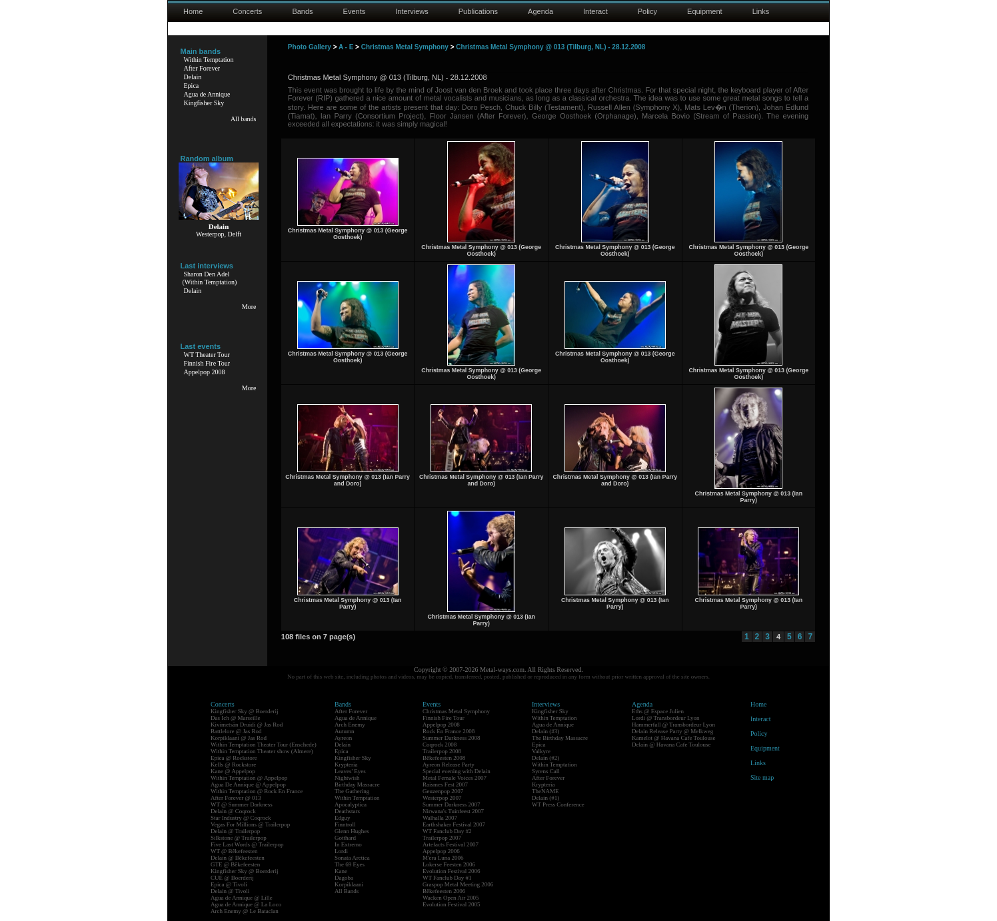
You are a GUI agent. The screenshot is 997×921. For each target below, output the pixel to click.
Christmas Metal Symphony (405, 47)
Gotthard (345, 837)
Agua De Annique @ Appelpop (248, 784)
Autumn (345, 731)
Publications (478, 11)
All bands (244, 119)
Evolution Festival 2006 (452, 871)
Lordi (341, 851)
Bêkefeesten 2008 (444, 758)
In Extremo (348, 844)
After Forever (202, 68)
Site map (762, 777)
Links (761, 11)
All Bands (347, 891)
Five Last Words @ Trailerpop (247, 844)
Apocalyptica (351, 804)
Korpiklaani (349, 884)
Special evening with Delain (457, 771)
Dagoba (344, 877)
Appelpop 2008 (204, 372)
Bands (302, 11)
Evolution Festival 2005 (452, 904)
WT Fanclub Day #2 (447, 831)
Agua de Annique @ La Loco (246, 904)
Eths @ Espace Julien (658, 711)
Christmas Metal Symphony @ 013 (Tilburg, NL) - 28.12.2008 (550, 47)
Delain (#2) (545, 758)
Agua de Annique (207, 94)
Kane (341, 871)
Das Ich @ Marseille (236, 718)
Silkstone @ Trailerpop (239, 837)
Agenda (540, 11)
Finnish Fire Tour (207, 363)
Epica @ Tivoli (229, 884)
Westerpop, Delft (218, 234)
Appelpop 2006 (441, 851)
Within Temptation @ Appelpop (249, 777)
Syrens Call (546, 771)
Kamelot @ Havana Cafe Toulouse (673, 738)
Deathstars (347, 811)
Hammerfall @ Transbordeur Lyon (673, 724)
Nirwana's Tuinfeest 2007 (453, 811)
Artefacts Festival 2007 (451, 844)
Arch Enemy (350, 724)
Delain (193, 77)
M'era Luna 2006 (443, 857)
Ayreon (343, 738)
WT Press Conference (558, 804)
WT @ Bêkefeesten (234, 851)
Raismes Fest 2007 (445, 784)
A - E (346, 47)
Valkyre (541, 751)
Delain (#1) (545, 797)
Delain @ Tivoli (230, 891)
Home (193, 11)
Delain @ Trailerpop (235, 831)
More (249, 306)
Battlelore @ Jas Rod (236, 731)
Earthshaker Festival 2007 (454, 824)
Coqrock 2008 (440, 744)
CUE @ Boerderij (232, 877)
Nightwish (347, 777)
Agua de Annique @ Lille (242, 897)
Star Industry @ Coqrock (241, 817)
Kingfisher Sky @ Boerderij (245, 711)
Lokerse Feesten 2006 (449, 864)
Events (354, 11)
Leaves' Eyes (350, 771)
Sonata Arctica (352, 857)
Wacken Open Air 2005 (451, 897)
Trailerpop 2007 (442, 837)
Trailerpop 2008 (442, 751)
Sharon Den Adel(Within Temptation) (210, 278)
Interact (595, 11)
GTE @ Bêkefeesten (235, 864)
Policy (647, 11)
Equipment (704, 11)
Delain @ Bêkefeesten (238, 857)
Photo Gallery (309, 47)
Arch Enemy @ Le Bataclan (245, 911)
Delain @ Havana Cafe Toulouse (671, 744)
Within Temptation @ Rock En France (257, 791)
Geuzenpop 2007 (443, 791)
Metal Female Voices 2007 (455, 777)
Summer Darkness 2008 (452, 738)
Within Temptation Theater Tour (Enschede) (264, 744)
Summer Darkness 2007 (452, 804)
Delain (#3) (545, 731)
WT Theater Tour (207, 354)
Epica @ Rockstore (234, 758)
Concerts (247, 11)
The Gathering (352, 791)
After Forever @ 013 (236, 797)
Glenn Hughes (352, 831)
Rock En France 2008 (449, 731)
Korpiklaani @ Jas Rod (239, 738)
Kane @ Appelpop (233, 771)
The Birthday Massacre (560, 738)
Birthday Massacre (357, 784)
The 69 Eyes (350, 864)
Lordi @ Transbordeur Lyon (666, 718)
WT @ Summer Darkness (242, 804)
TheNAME (545, 791)
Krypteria (346, 764)
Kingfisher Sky (204, 103)
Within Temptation (209, 59)
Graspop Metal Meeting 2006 (458, 884)
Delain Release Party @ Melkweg (672, 731)
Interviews (412, 11)
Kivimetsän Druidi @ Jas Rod (247, 724)
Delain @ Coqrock (233, 811)
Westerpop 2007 (442, 797)
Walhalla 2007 (440, 817)
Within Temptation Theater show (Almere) (262, 751)
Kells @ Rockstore (233, 764)
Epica (191, 85)
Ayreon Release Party (449, 764)
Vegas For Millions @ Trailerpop (250, 824)
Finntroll (345, 824)
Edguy (343, 817)
